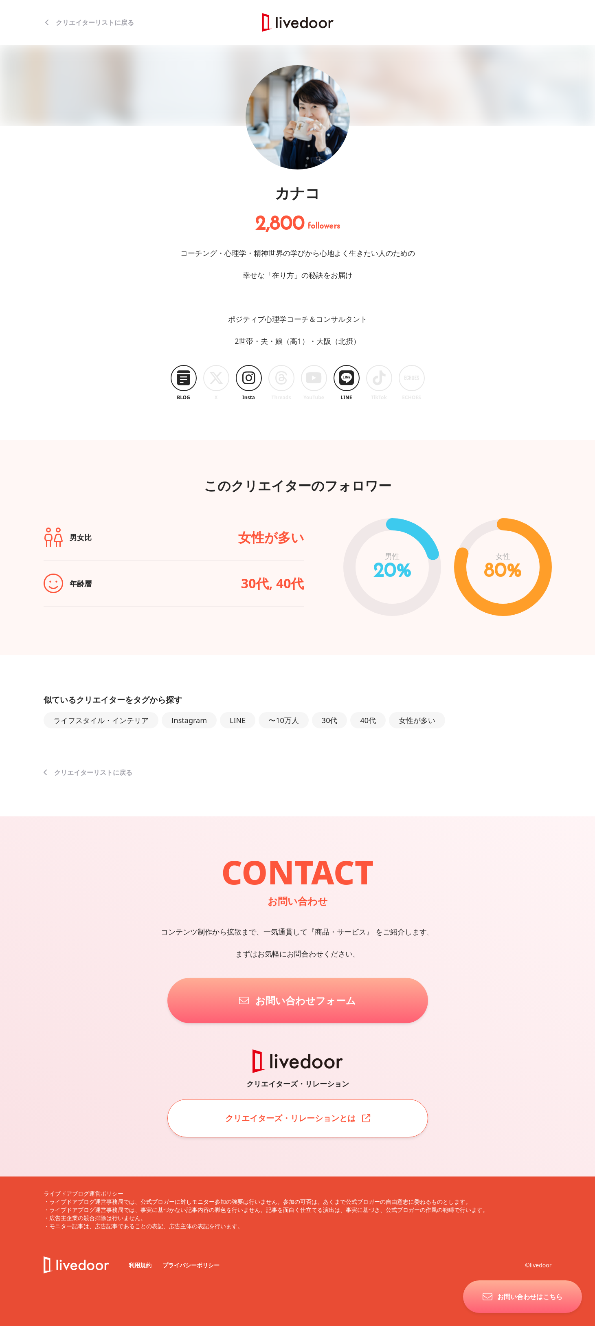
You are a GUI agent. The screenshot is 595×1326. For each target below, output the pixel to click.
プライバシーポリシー (191, 1265)
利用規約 (141, 1265)
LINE (238, 720)
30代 (330, 720)
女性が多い (417, 720)
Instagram (189, 720)
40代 (368, 720)
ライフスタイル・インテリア (101, 720)
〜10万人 (283, 720)
